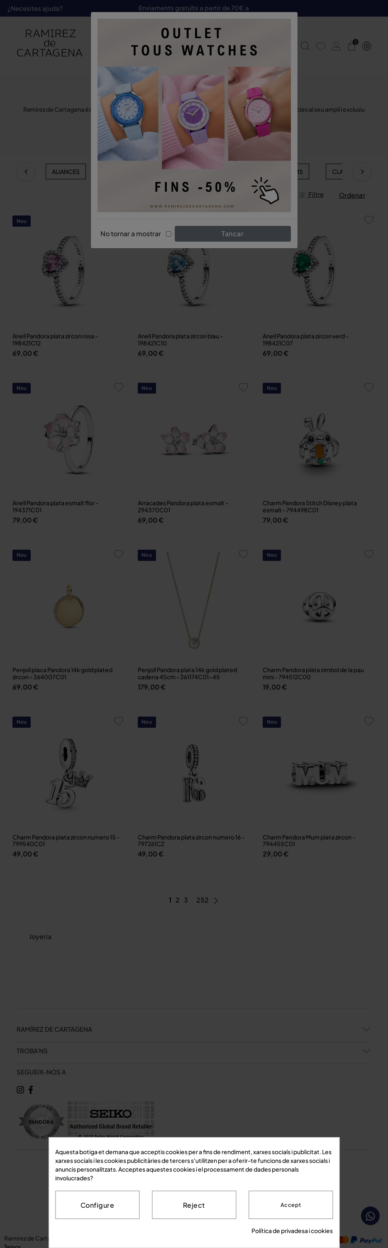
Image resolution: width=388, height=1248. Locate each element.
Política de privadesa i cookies (292, 1230)
